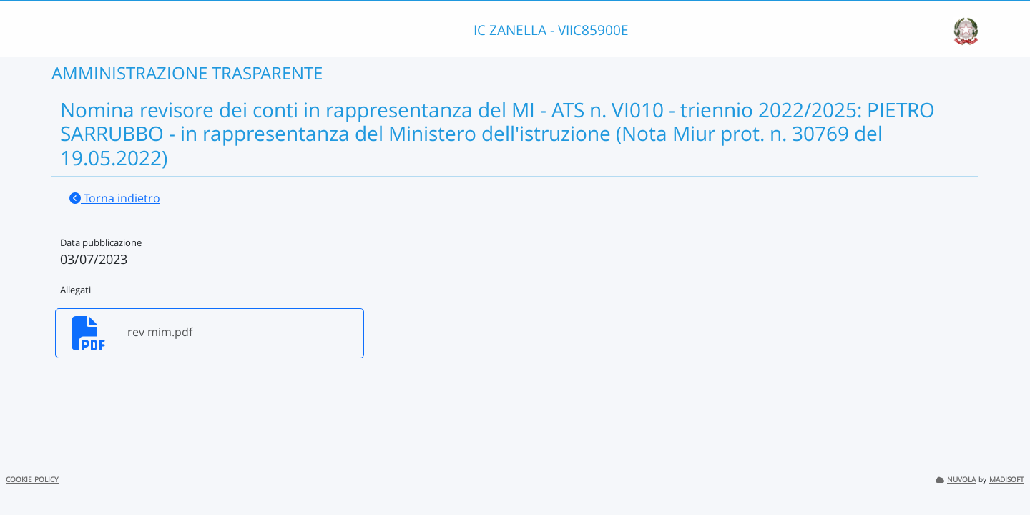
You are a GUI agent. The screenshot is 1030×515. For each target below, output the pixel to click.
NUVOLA (956, 479)
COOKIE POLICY (32, 479)
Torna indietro (114, 198)
